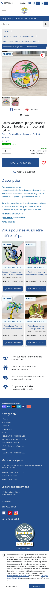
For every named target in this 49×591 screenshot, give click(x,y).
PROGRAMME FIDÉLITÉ (10, 443)
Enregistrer (32, 109)
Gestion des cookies (9, 476)
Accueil (6, 31)
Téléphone (6, 501)
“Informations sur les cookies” (18, 576)
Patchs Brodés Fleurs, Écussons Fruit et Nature (21, 136)
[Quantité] (6, 151)
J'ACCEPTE (37, 586)
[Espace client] (29, 3)
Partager (16, 109)
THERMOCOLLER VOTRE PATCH (14, 439)
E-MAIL (5, 449)
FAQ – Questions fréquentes (13, 446)
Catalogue (6, 422)
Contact (23, 3)
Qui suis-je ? (7, 429)
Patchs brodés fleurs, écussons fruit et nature (19, 41)
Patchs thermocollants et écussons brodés (18, 36)
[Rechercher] (46, 24)
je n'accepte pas (12, 586)
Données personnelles (10, 479)
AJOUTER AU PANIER (20, 162)
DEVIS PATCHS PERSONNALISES (13, 453)
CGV (4, 432)
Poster (25, 115)
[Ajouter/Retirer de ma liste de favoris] (43, 162)
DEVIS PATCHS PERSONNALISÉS (13, 436)
